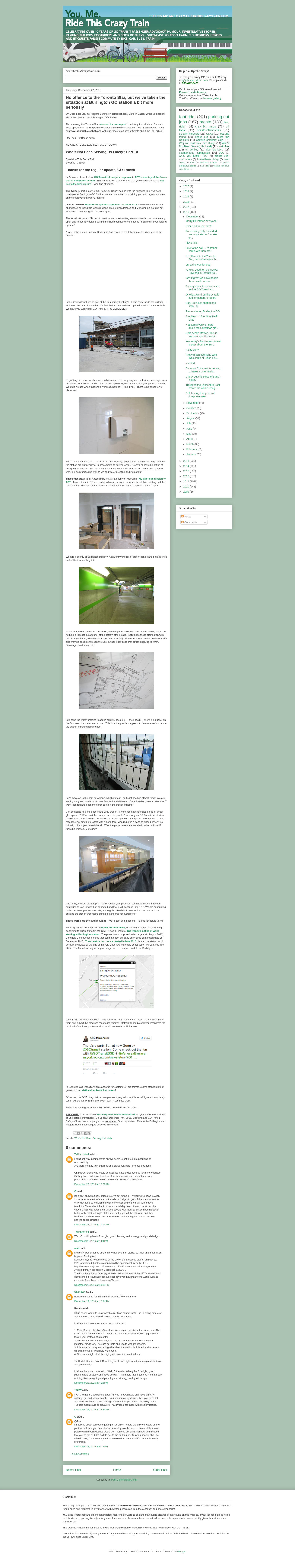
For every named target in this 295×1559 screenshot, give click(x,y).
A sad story (192, 349)
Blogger (181, 1551)
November (192, 402)
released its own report (112, 124)
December (192, 216)
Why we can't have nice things (197, 143)
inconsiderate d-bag (208, 159)
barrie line (204, 166)
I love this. (192, 242)
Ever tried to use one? (198, 226)
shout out (201, 136)
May (189, 433)
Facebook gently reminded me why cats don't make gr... (201, 234)
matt (76, 1248)
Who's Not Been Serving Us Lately (93, 1138)
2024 (186, 191)
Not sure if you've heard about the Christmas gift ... (202, 326)
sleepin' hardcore (189, 133)
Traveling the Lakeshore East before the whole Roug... (203, 386)
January (191, 454)
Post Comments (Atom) (124, 1479)
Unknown (79, 1291)
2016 (186, 211)
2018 (186, 201)
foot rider (187, 116)
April (189, 438)
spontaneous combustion (194, 152)
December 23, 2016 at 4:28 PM (91, 1382)
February (192, 449)
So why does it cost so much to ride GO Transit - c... (202, 288)
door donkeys (214, 149)
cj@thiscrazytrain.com (195, 80)
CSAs (209, 133)
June (189, 428)
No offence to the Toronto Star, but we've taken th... (202, 258)
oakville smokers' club (209, 139)
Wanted (190, 363)
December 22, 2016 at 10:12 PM (91, 1284)
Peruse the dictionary (192, 92)
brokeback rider (208, 162)
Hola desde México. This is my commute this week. (201, 335)
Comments (189, 522)
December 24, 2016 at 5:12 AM (91, 1446)
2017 (186, 206)
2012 (186, 476)
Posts (186, 516)
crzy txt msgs (205, 126)
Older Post (160, 1469)
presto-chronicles (209, 130)
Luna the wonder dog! (198, 264)
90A (221, 152)
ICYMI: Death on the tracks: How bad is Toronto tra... (202, 271)
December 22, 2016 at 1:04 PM (91, 1241)
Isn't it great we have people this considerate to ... (202, 279)
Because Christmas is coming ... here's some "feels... (203, 370)
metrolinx (223, 146)
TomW (78, 1390)
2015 (186, 460)
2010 (186, 486)
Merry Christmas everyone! (201, 221)
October (191, 408)
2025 (186, 186)
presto (205, 122)
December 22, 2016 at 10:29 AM (91, 1184)
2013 (186, 471)
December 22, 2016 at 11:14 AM (91, 1224)
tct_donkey (192, 149)
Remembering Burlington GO (203, 311)
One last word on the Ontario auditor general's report (202, 296)
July (189, 423)
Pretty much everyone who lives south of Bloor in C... (202, 356)
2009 (186, 491)
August (190, 418)
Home (117, 1469)
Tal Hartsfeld (81, 1154)
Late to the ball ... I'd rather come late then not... (201, 249)
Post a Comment (80, 1453)
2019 (186, 196)
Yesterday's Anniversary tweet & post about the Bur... (203, 343)
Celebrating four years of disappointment (200, 395)
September (193, 413)
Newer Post (73, 1469)
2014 (186, 465)
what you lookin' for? (193, 155)
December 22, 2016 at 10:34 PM (91, 1301)
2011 (186, 481)
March (190, 444)
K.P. (192, 162)
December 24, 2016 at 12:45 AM (91, 1409)
